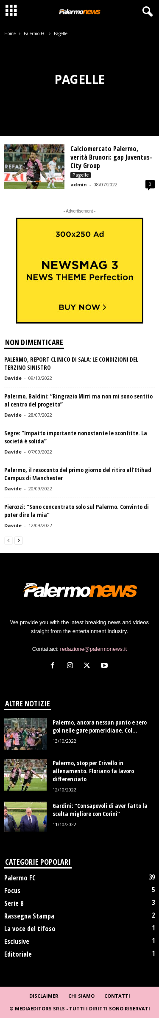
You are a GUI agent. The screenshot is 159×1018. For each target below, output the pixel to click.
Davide (13, 378)
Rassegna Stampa (29, 916)
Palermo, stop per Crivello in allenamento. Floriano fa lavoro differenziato (93, 771)
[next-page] (18, 540)
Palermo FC (35, 33)
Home (10, 33)
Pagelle (81, 175)
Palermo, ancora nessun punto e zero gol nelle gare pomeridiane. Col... (100, 726)
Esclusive (16, 941)
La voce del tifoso (30, 928)
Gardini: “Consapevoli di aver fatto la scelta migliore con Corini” (100, 810)
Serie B (14, 903)
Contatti (117, 996)
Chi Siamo (81, 996)
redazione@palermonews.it (93, 649)
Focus (12, 890)
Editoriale (18, 954)
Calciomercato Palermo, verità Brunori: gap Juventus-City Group (111, 157)
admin (78, 184)
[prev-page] (8, 540)
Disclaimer (44, 996)
